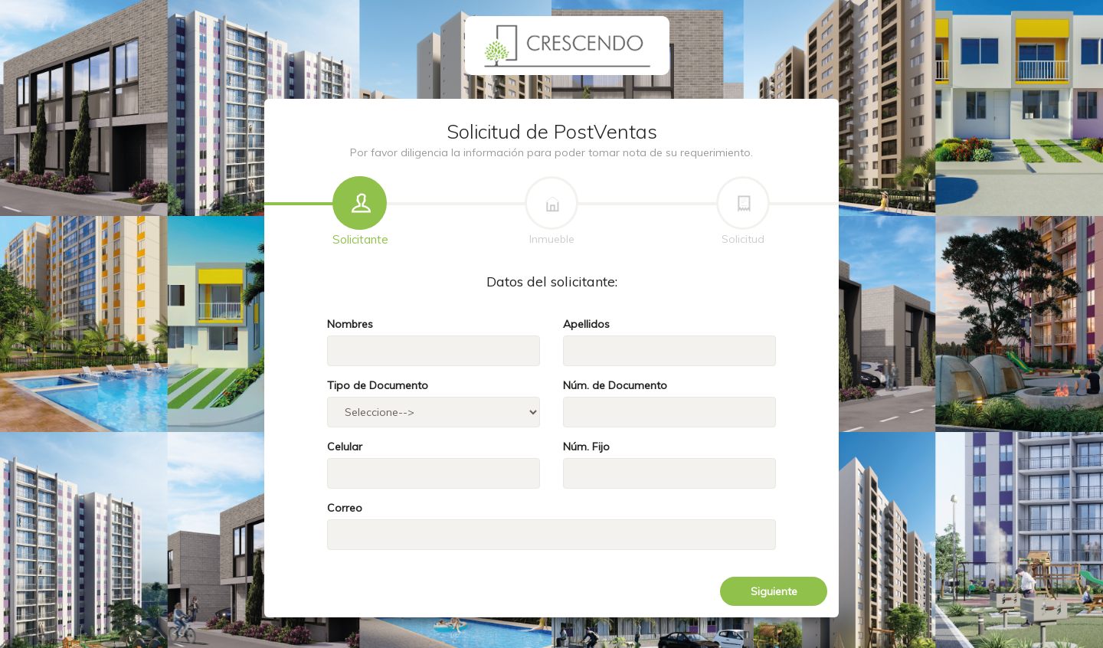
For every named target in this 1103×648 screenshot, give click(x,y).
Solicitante (360, 212)
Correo (344, 508)
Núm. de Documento (615, 385)
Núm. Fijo (586, 446)
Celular (344, 446)
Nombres (350, 324)
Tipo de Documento (377, 385)
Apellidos (586, 324)
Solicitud (743, 212)
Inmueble (551, 212)
